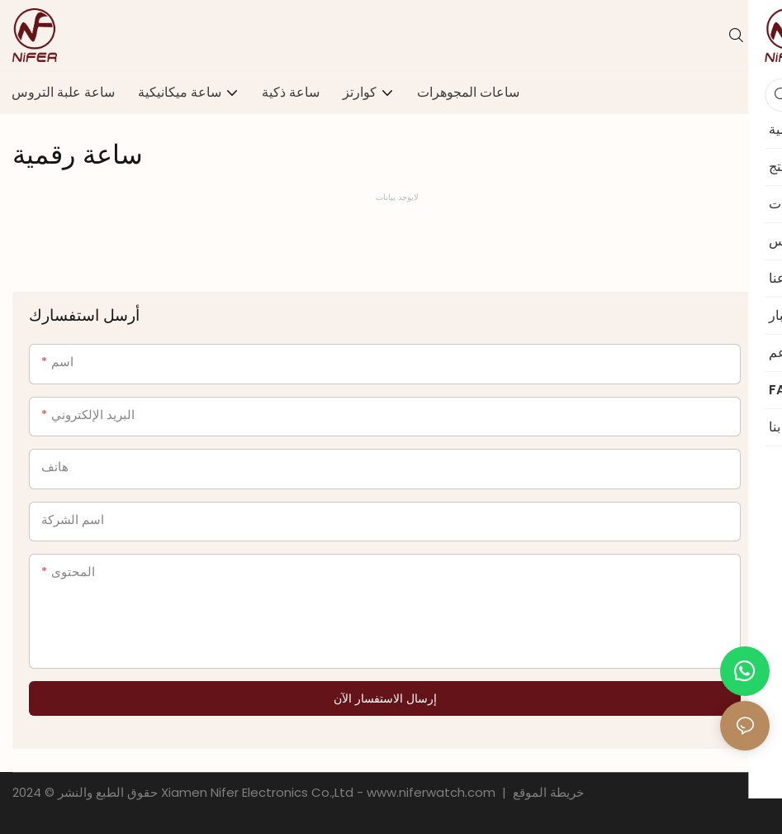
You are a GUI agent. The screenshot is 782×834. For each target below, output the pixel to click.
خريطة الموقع (546, 792)
